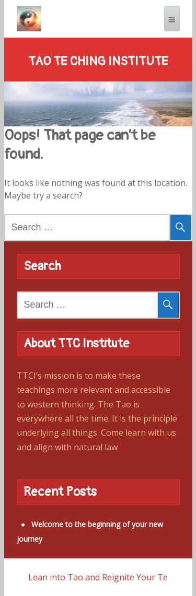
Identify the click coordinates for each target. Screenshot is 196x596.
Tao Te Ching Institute (98, 61)
